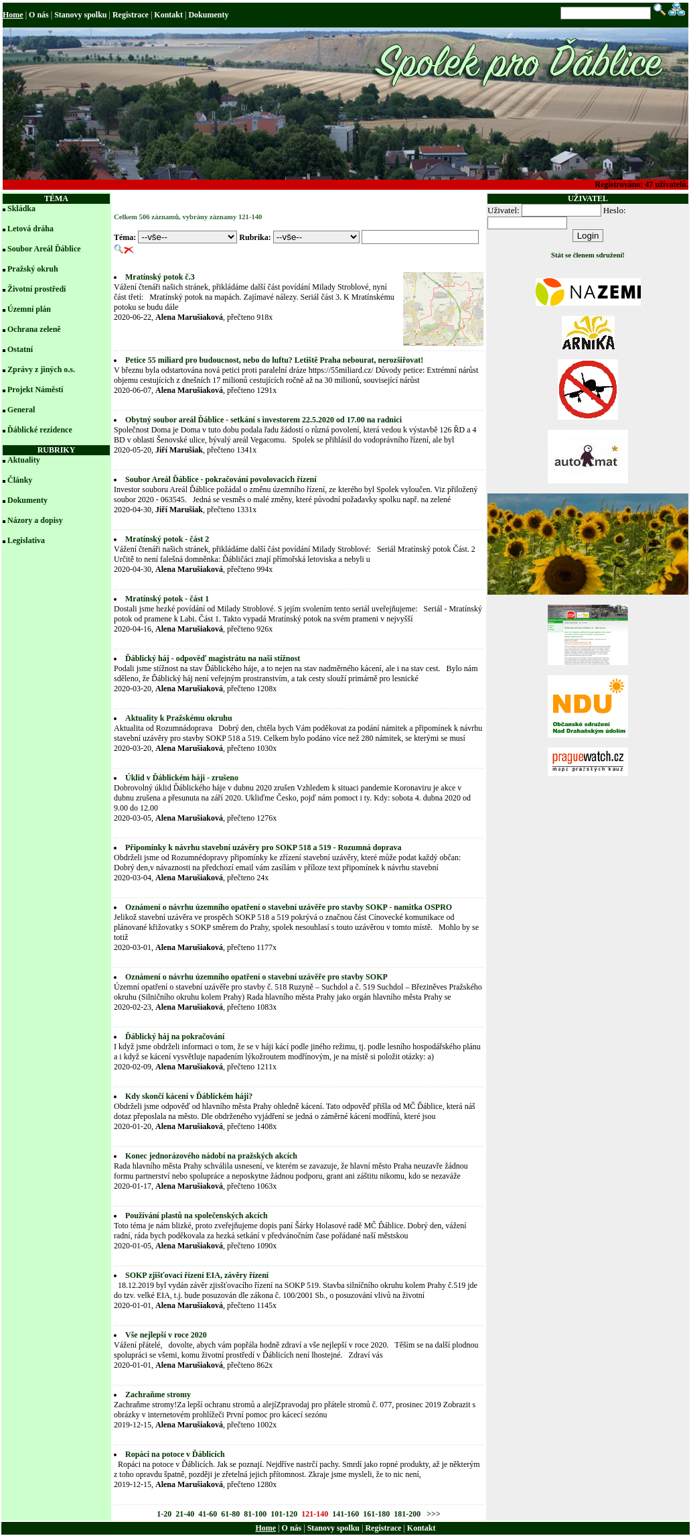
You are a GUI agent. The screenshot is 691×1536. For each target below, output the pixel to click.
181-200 (407, 1514)
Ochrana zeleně (34, 329)
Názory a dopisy (35, 520)
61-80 (230, 1514)
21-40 (184, 1514)
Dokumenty (208, 14)
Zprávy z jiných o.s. (41, 369)
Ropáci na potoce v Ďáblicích (175, 1454)
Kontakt (168, 14)
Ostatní (20, 349)
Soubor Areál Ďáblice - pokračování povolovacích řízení (221, 479)
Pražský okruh (32, 269)
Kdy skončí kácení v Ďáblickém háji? (188, 1096)
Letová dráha (30, 228)
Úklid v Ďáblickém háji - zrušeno (181, 777)
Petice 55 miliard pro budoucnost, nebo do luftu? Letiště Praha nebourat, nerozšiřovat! (274, 360)
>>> (433, 1514)
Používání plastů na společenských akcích (196, 1215)
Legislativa (26, 540)
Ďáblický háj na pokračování (174, 1036)
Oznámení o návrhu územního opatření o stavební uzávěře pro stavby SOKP (256, 977)
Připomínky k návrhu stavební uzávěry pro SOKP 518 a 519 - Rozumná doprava (263, 847)
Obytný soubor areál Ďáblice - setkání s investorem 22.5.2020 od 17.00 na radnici (263, 419)
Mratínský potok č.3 (160, 277)
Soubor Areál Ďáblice (44, 248)
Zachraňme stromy (158, 1394)
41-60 (207, 1514)
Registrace (130, 14)
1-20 (164, 1514)
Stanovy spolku (80, 14)
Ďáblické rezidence (39, 429)
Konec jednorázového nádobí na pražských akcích (211, 1156)
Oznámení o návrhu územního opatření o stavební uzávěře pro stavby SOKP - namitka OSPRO (288, 907)
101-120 (284, 1514)
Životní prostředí (36, 289)
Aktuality (23, 460)
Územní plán (29, 309)
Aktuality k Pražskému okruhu (178, 718)
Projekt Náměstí (35, 389)
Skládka (21, 208)
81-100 (255, 1514)
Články (19, 480)
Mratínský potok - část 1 (167, 598)
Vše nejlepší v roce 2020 (166, 1335)
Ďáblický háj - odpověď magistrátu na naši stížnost (212, 658)
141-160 (345, 1514)
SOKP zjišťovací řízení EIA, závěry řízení (196, 1275)
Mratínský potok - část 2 (167, 539)
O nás (39, 14)
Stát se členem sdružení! (588, 255)
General (21, 409)
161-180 (376, 1514)
